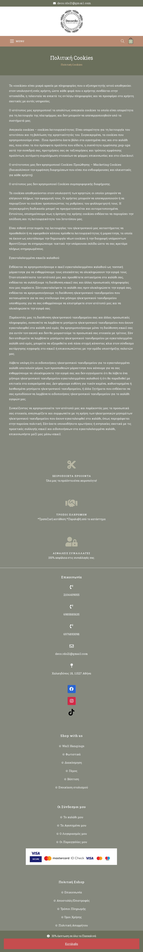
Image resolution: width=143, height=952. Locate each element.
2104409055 (71, 595)
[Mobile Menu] (17, 41)
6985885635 (71, 614)
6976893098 (71, 634)
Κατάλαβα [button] (71, 944)
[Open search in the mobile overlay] (124, 41)
